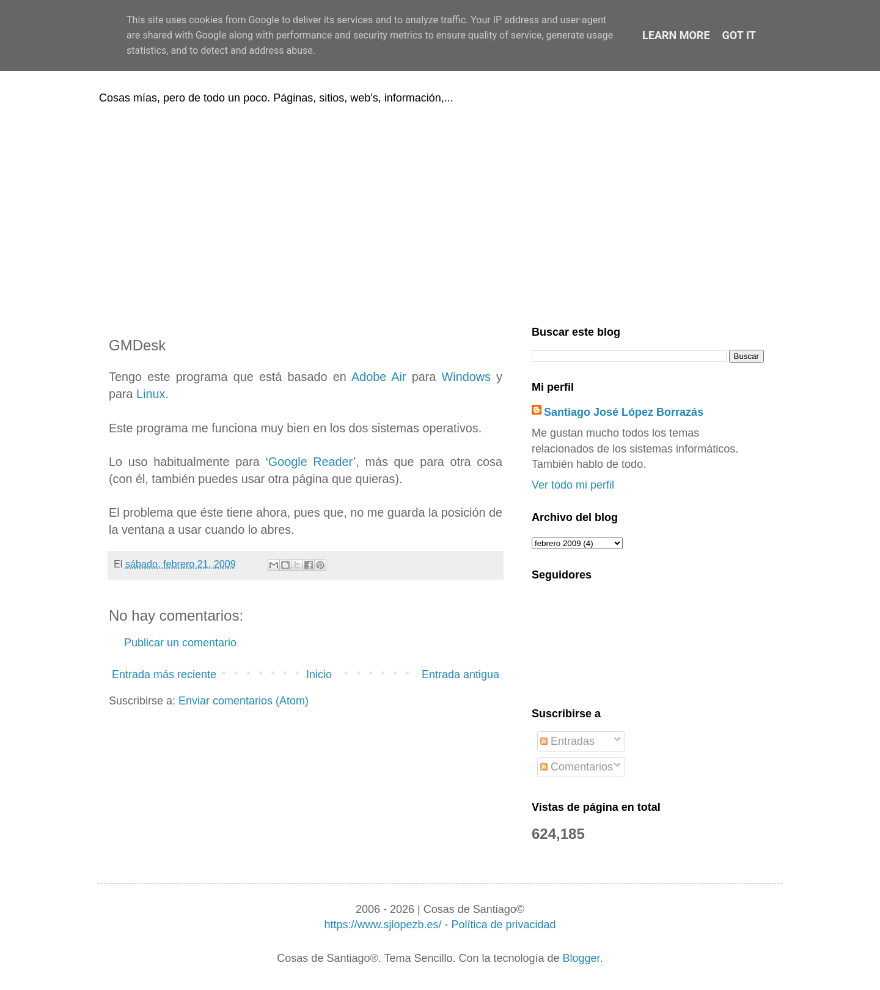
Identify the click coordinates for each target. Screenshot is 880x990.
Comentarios (576, 767)
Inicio (319, 674)
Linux (150, 394)
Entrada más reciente (164, 674)
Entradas (567, 741)
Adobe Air (378, 376)
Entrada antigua (460, 674)
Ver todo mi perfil (573, 485)
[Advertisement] (440, 212)
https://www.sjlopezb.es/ (382, 924)
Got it (739, 35)
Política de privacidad (503, 924)
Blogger (581, 958)
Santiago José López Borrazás (623, 412)
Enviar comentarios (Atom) (243, 701)
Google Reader (310, 461)
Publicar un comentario (180, 643)
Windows (466, 376)
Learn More (676, 35)
